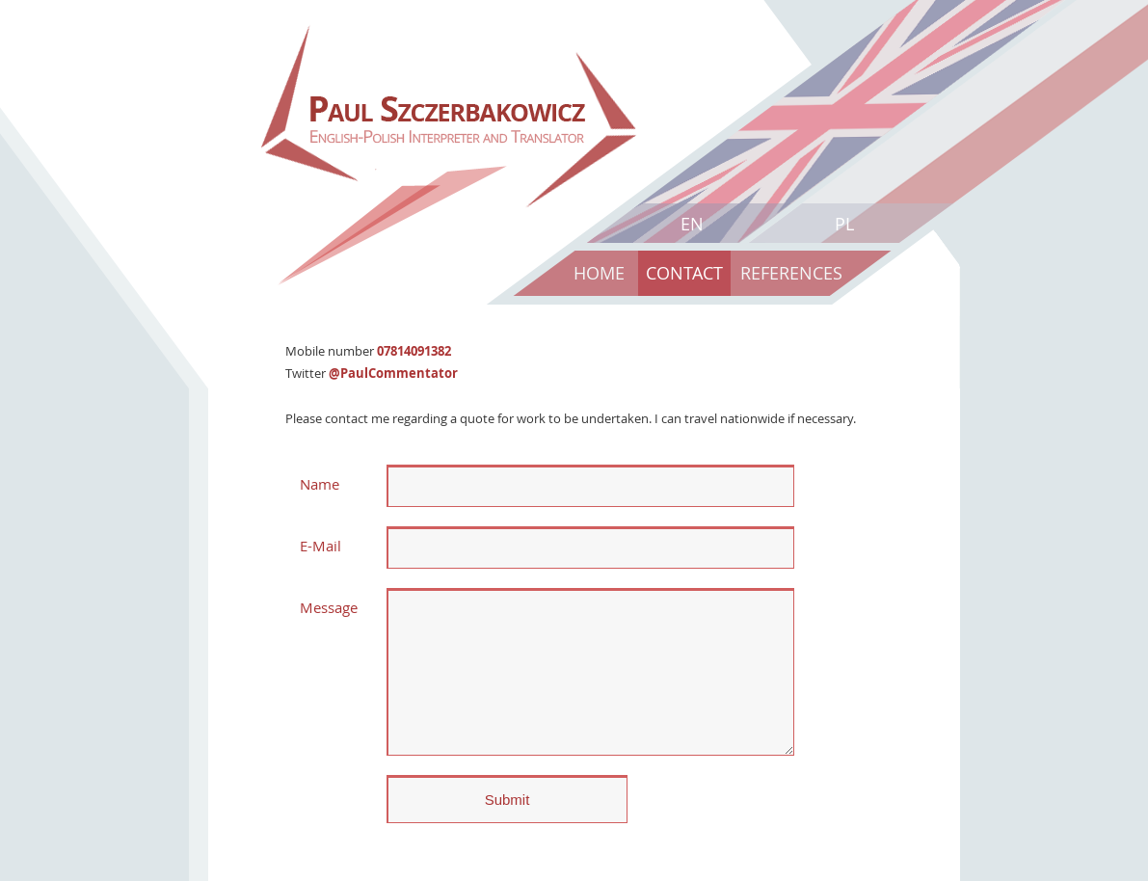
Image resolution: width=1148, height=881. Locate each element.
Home (599, 272)
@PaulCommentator (393, 373)
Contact (684, 272)
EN (692, 223)
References (791, 272)
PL (844, 223)
